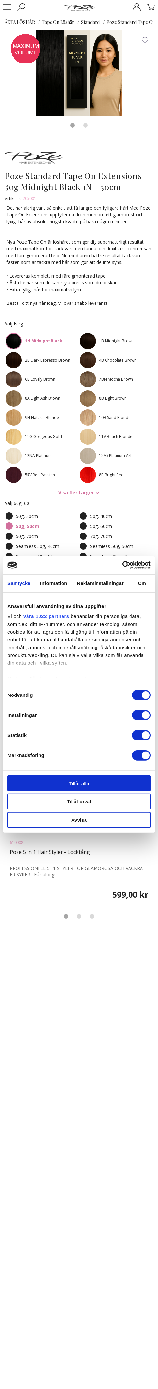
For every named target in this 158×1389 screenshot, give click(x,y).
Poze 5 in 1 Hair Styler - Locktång (50, 851)
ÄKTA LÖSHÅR (20, 22)
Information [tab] (53, 583)
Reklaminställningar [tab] (100, 583)
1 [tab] (72, 125)
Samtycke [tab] (18, 583)
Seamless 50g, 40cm (37, 546)
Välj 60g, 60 (17, 503)
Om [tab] (142, 583)
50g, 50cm (27, 526)
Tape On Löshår (58, 22)
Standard (90, 22)
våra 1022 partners (46, 616)
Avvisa (79, 819)
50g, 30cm (27, 516)
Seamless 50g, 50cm (111, 546)
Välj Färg (14, 323)
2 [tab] (85, 125)
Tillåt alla (79, 783)
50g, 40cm (101, 516)
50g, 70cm (27, 536)
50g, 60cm (101, 526)
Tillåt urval (79, 801)
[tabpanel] (79, 73)
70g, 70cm (101, 536)
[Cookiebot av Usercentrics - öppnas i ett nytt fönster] (122, 565)
